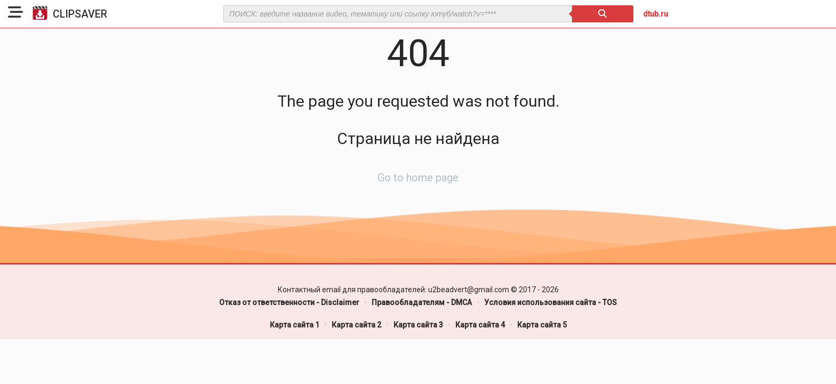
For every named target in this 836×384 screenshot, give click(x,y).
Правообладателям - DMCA (422, 302)
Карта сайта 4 (480, 325)
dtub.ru (655, 14)
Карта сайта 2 (356, 325)
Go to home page (418, 177)
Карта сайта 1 (294, 325)
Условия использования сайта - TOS (550, 302)
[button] (15, 14)
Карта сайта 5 (542, 325)
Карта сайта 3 (418, 325)
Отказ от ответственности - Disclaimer (289, 302)
